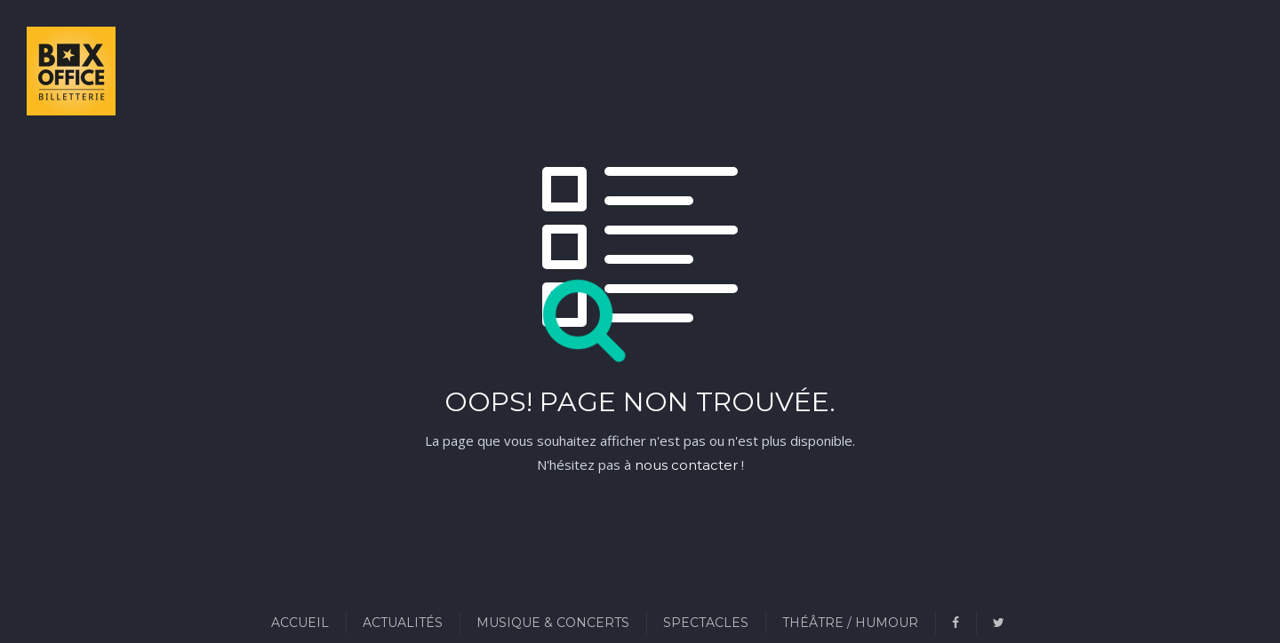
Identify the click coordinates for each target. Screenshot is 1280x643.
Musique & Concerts (552, 623)
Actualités (403, 623)
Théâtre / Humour (850, 623)
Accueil (300, 623)
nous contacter (686, 464)
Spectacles (705, 623)
